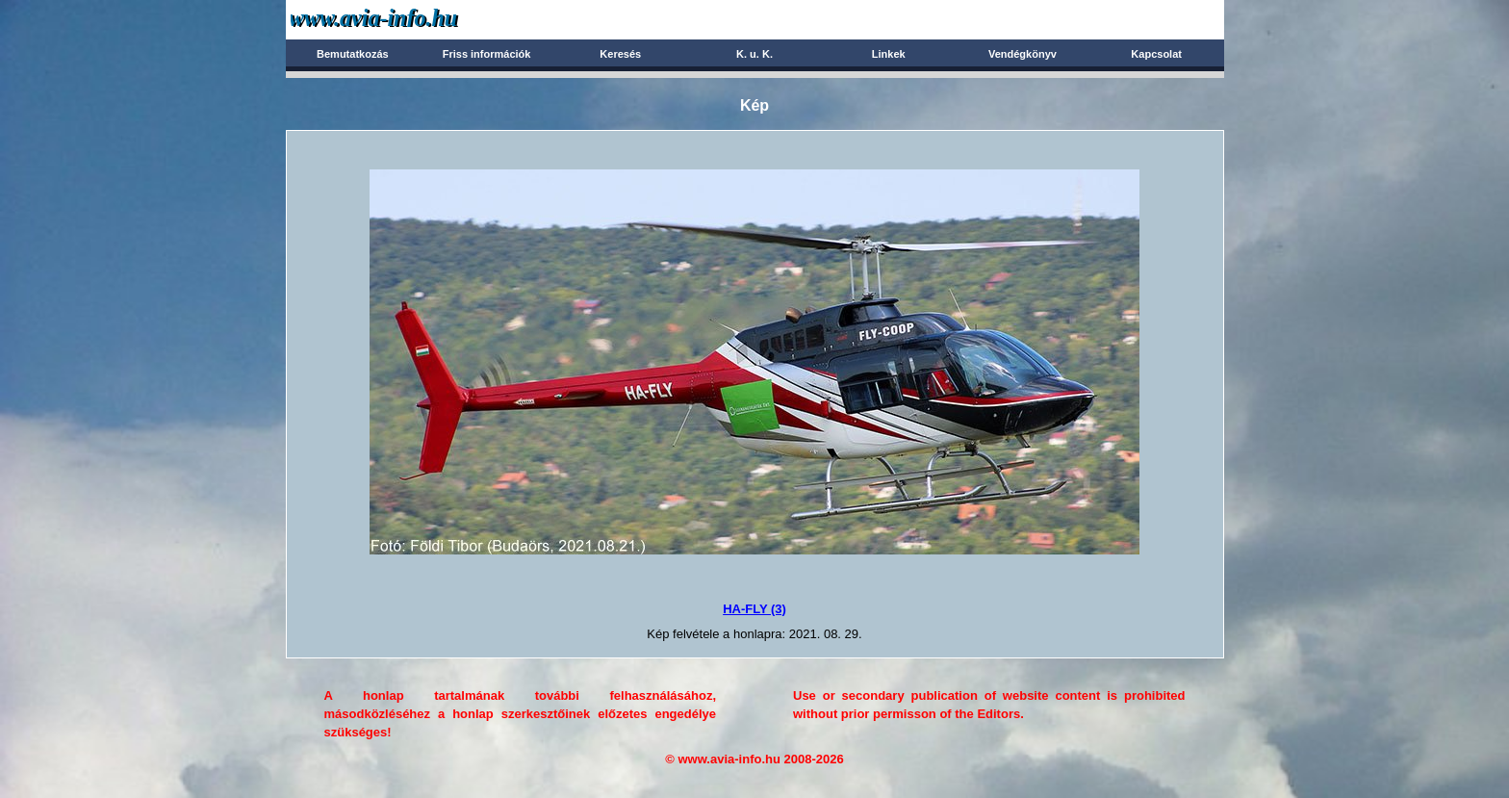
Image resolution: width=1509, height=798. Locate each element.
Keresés (620, 54)
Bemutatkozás (353, 54)
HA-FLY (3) (754, 609)
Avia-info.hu (407, 19)
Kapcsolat (1156, 54)
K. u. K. (754, 54)
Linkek (889, 54)
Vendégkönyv (1022, 54)
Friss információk (487, 54)
